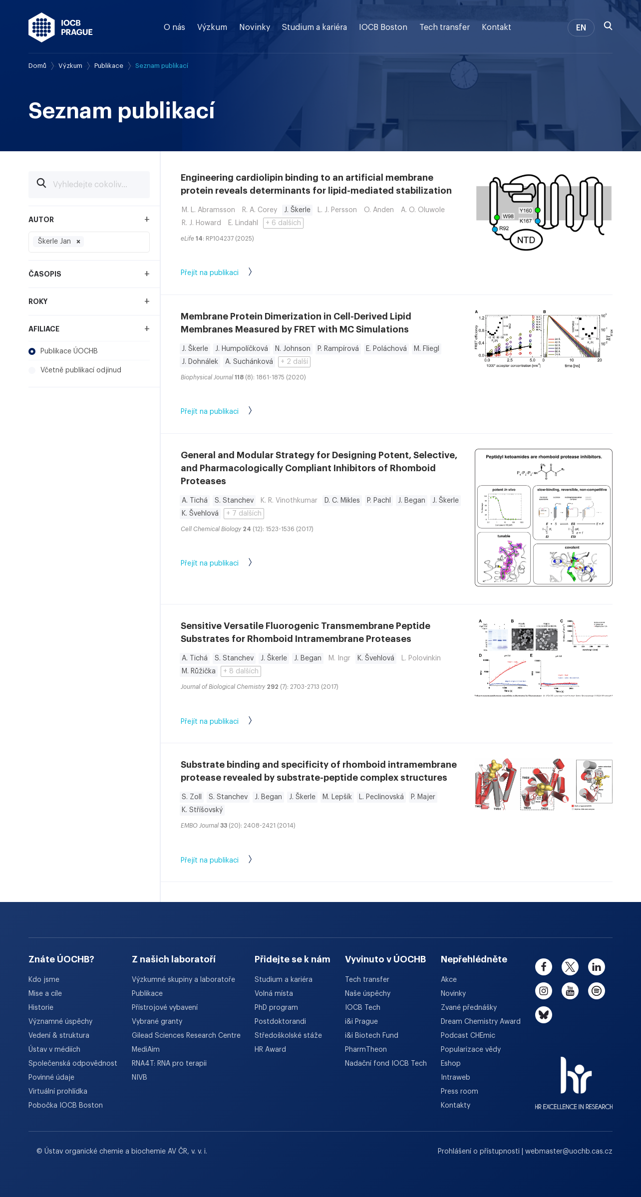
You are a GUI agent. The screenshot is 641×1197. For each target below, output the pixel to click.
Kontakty (455, 1105)
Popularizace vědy (471, 1049)
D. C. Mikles (342, 500)
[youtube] (570, 990)
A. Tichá (195, 500)
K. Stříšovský (202, 810)
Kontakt (496, 27)
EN (581, 28)
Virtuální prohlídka (57, 1091)
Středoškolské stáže (288, 1035)
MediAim (146, 1049)
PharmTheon (366, 1049)
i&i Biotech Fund (371, 1035)
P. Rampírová (338, 348)
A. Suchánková (249, 361)
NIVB (139, 1077)
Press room (459, 1091)
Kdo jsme (43, 979)
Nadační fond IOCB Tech (386, 1063)
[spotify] (596, 990)
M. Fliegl (426, 348)
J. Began (411, 500)
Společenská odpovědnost (72, 1063)
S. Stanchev (234, 500)
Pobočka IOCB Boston (65, 1105)
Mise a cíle (45, 993)
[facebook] (543, 966)
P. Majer (423, 797)
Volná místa (274, 993)
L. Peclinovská (381, 797)
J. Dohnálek (200, 361)
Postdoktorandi (280, 1021)
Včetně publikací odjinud (74, 370)
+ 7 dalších (244, 513)
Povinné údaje (51, 1077)
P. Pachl (379, 500)
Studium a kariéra (314, 27)
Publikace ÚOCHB (63, 351)
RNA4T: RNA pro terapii (169, 1063)
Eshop (451, 1063)
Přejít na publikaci (226, 274)
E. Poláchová (386, 348)
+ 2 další (294, 361)
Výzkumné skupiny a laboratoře (183, 979)
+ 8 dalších (241, 671)
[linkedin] (596, 966)
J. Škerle (297, 210)
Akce (449, 979)
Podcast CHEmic (468, 1035)
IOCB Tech (362, 1007)
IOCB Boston (383, 27)
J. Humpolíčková (241, 348)
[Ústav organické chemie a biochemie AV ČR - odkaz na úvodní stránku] (60, 27)
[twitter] (570, 966)
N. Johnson (293, 348)
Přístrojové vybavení (165, 1007)
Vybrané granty (157, 1021)
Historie (40, 1007)
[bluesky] (543, 1014)
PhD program (276, 1007)
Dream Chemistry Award (481, 1021)
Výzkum (212, 27)
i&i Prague (361, 1021)
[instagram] (543, 990)
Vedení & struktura (58, 1035)
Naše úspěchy (367, 993)
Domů (37, 65)
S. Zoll (192, 797)
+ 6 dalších (283, 223)
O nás (174, 27)
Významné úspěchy (60, 1021)
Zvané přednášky (469, 1007)
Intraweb (455, 1077)
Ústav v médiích (54, 1049)
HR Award (270, 1049)
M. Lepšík (337, 797)
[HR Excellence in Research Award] (574, 1077)
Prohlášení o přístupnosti (480, 1151)
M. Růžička (199, 671)
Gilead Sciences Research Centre (186, 1035)
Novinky (254, 27)
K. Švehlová (200, 513)
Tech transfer (444, 27)
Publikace (108, 65)
